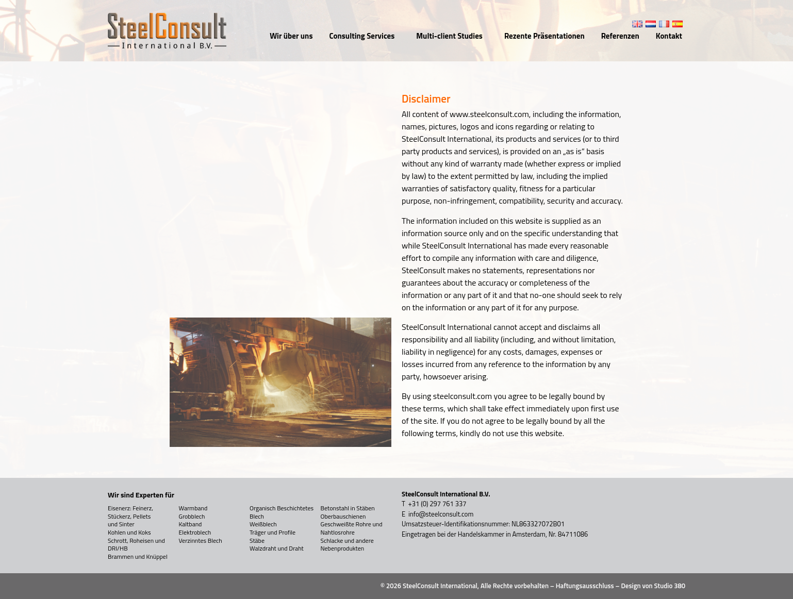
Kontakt (669, 36)
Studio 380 (669, 585)
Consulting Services (364, 36)
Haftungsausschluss (585, 585)
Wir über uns (291, 36)
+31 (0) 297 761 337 (437, 503)
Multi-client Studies (452, 36)
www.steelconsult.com (489, 114)
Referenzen (620, 36)
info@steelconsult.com (440, 514)
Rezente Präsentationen (544, 36)
